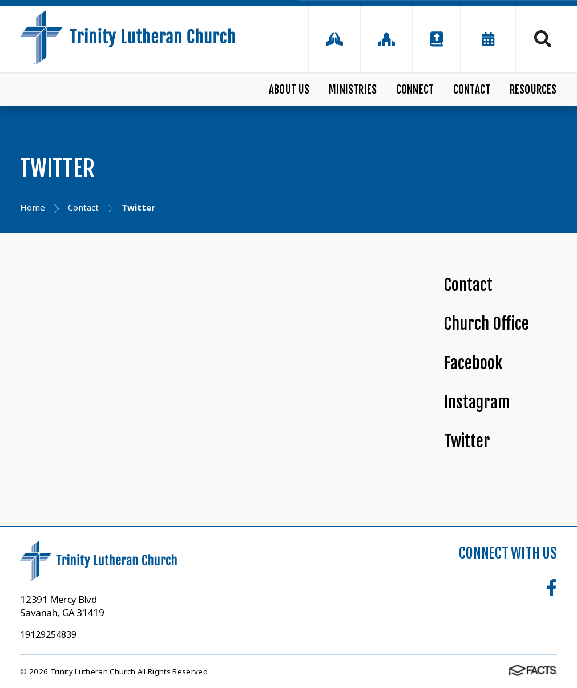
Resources (533, 89)
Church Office (486, 324)
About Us (289, 89)
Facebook (473, 363)
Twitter (467, 441)
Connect (415, 89)
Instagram (477, 402)
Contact (471, 89)
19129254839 (48, 634)
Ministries (353, 89)
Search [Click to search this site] (542, 38)
